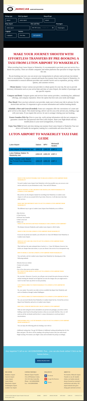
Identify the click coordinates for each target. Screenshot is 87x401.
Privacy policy (8, 398)
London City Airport (11, 388)
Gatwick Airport (9, 377)
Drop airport (9, 24)
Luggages (8, 32)
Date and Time (35, 24)
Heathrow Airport (10, 375)
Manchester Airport (10, 384)
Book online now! (43, 361)
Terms (25, 396)
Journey (20, 32)
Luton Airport (9, 379)
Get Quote (37, 36)
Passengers (59, 24)
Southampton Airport (11, 386)
